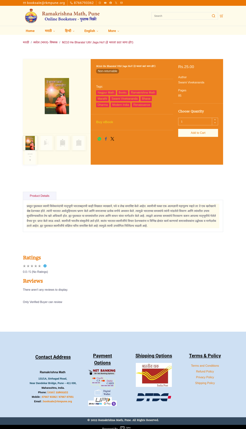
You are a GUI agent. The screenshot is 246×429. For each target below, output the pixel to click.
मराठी (26, 38)
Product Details (39, 191)
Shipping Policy (205, 378)
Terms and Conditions (205, 361)
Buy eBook (104, 118)
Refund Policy (205, 367)
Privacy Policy (205, 372)
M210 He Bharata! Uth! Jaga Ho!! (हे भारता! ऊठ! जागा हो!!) (97, 38)
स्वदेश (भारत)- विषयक (45, 38)
